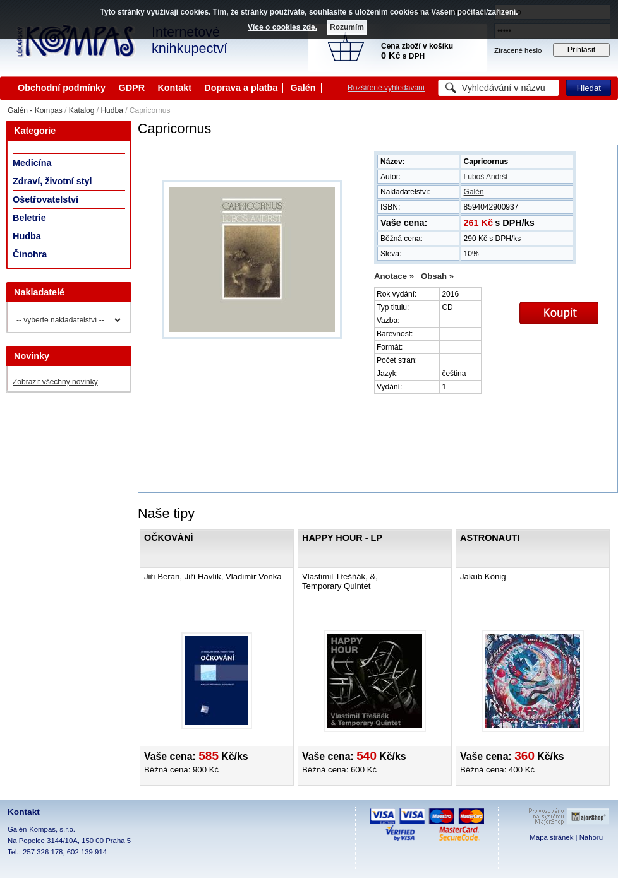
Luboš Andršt (486, 176)
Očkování (168, 538)
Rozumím (347, 27)
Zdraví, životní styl (52, 181)
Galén (303, 88)
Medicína (32, 163)
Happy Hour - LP (342, 538)
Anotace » (394, 276)
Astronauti (489, 538)
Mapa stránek (551, 837)
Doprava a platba (240, 88)
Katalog (82, 110)
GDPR (131, 88)
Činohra (30, 254)
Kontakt (174, 88)
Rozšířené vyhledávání (386, 87)
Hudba (111, 110)
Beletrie (29, 218)
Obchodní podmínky (62, 88)
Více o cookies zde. (282, 27)
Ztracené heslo (518, 50)
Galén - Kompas (35, 110)
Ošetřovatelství (45, 199)
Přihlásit (581, 49)
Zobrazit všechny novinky (55, 381)
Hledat (589, 88)
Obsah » (437, 276)
